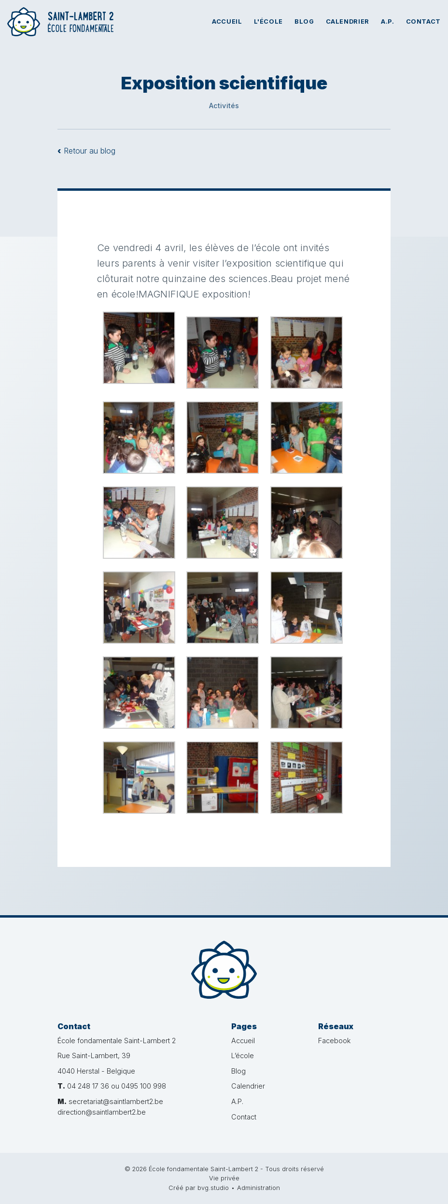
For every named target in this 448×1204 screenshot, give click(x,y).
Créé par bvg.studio (198, 1187)
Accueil (227, 21)
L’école (242, 1055)
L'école (268, 21)
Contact (423, 21)
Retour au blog (86, 151)
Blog (304, 21)
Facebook (334, 1040)
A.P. (387, 21)
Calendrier (347, 21)
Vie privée (224, 1178)
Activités (224, 105)
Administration (258, 1187)
